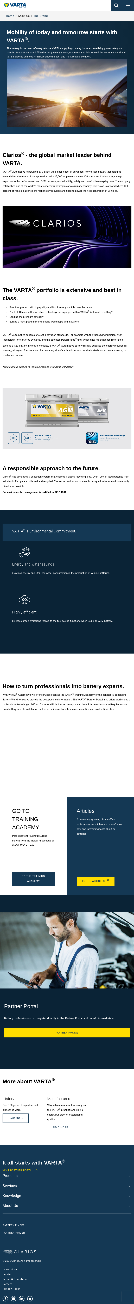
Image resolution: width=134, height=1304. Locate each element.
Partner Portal (66, 1033)
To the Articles (93, 881)
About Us (10, 1206)
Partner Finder (14, 1233)
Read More (15, 1118)
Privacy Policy (12, 1289)
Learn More (10, 1269)
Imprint (7, 1274)
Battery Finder (14, 1225)
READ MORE (60, 1127)
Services (10, 1186)
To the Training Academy (33, 879)
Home (10, 16)
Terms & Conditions (15, 1279)
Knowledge (12, 1195)
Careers (7, 1284)
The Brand (41, 16)
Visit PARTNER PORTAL (18, 1170)
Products (10, 1176)
